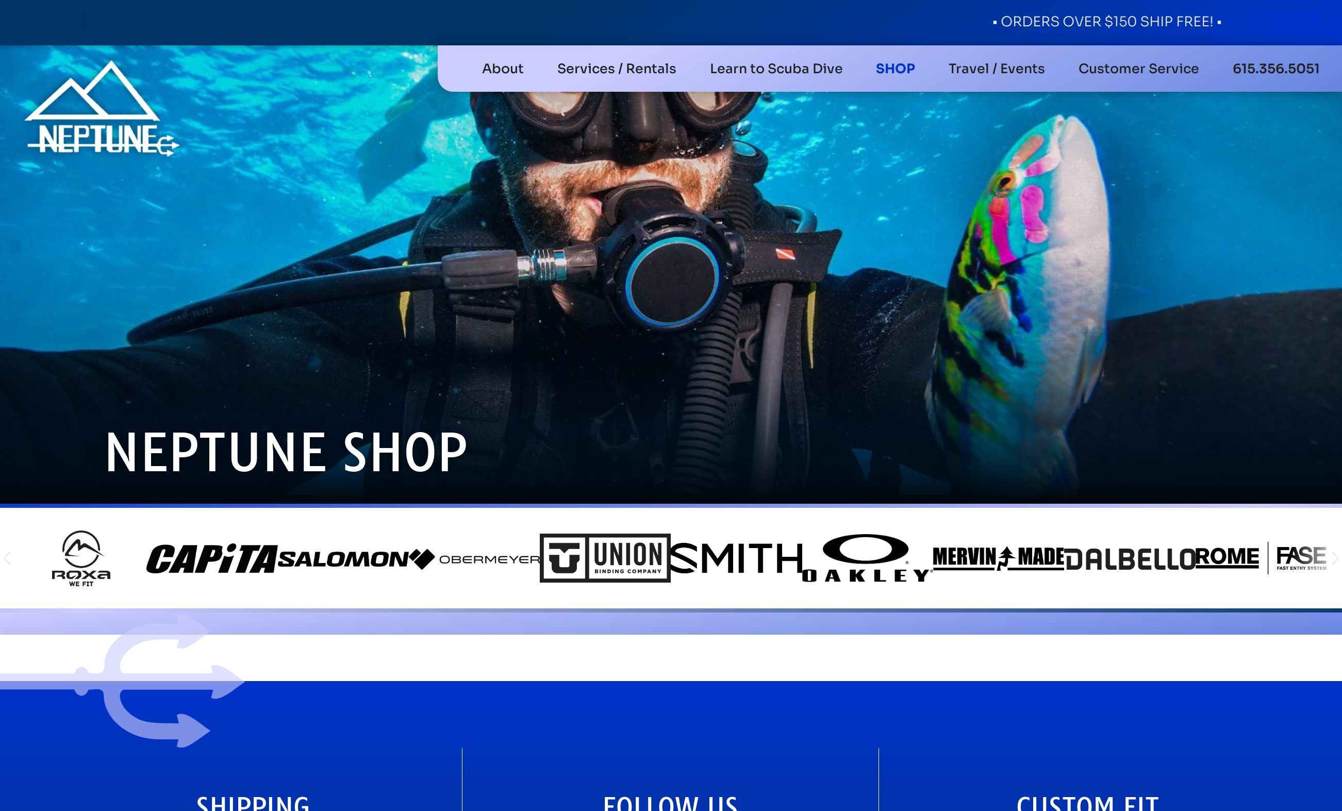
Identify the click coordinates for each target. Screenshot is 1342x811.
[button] (616, 68)
